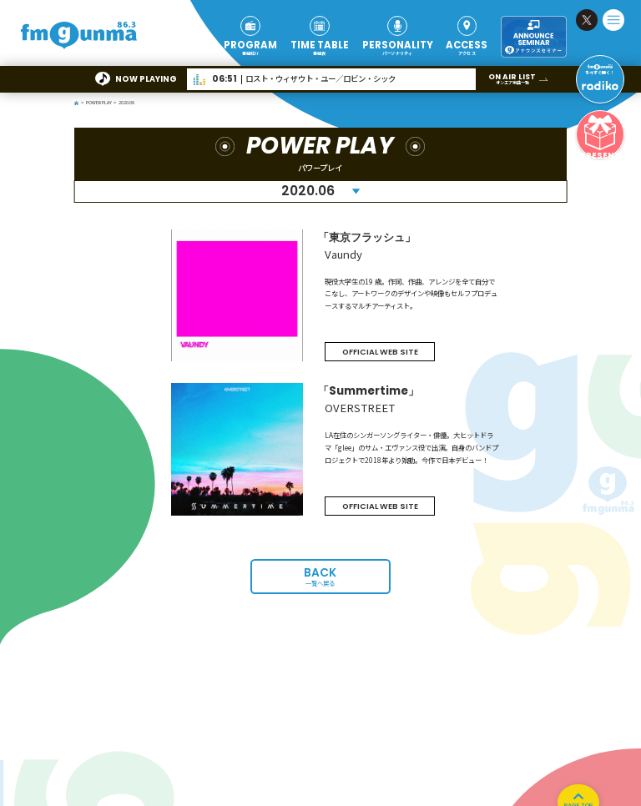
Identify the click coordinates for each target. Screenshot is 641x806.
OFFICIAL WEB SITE (380, 351)
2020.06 (308, 190)
